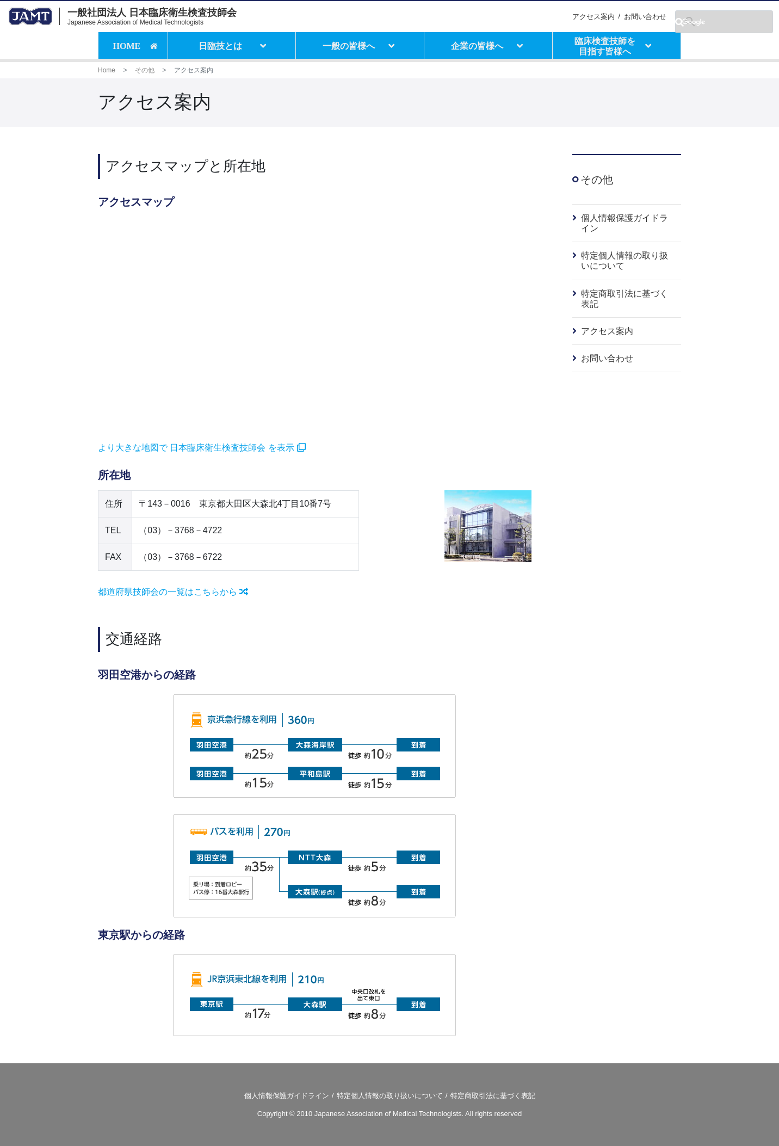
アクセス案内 (593, 17)
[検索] (724, 21)
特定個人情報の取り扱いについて (390, 1096)
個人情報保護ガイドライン (286, 1096)
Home (106, 70)
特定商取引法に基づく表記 (492, 1096)
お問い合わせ (645, 17)
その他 (144, 70)
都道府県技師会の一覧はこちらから (173, 591)
